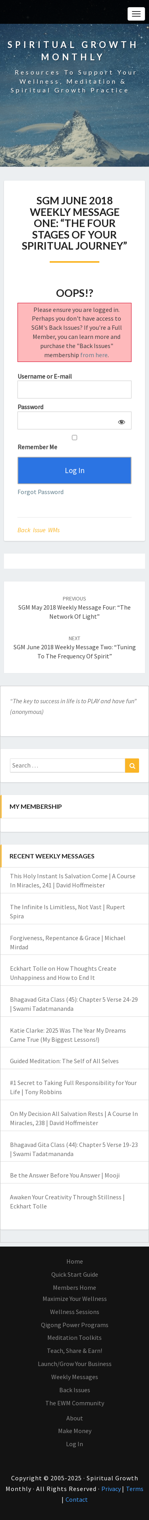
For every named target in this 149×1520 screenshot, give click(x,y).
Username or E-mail (44, 376)
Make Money (74, 1431)
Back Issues (74, 1390)
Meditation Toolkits (74, 1337)
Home (74, 1261)
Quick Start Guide (74, 1274)
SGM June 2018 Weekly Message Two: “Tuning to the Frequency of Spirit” (75, 647)
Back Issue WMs (38, 530)
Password (30, 407)
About (74, 1418)
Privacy (111, 1489)
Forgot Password (40, 492)
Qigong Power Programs (74, 1325)
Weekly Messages (74, 1377)
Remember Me (74, 443)
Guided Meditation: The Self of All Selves (64, 1061)
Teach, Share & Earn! (74, 1351)
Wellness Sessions (74, 1312)
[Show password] (120, 420)
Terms (134, 1489)
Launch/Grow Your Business (75, 1364)
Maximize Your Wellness (75, 1299)
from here (94, 355)
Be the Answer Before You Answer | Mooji (65, 1175)
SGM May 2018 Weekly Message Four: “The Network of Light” (74, 607)
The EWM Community (74, 1403)
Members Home (74, 1287)
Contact (77, 1499)
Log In (74, 1444)
